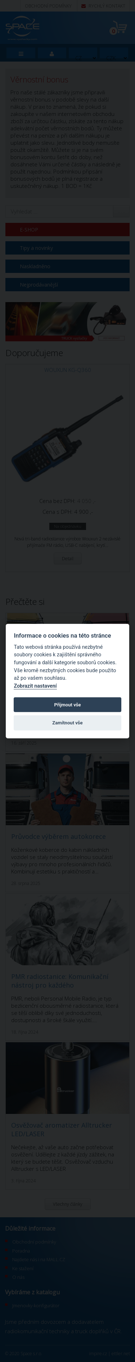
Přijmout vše (67, 704)
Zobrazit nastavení (35, 686)
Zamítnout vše (67, 722)
